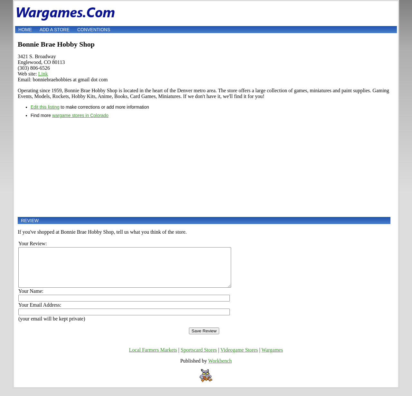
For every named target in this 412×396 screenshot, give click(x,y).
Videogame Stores (239, 357)
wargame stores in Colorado (80, 115)
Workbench (220, 368)
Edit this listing (45, 107)
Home (25, 29)
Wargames (272, 357)
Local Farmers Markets (153, 357)
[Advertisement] (204, 167)
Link (43, 73)
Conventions (93, 29)
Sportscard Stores (199, 357)
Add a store (55, 29)
